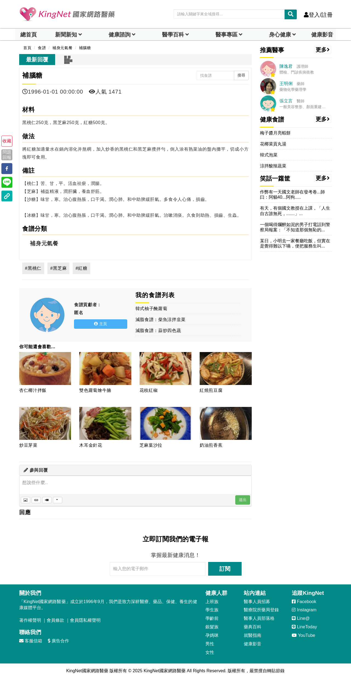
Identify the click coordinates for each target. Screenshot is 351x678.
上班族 (212, 601)
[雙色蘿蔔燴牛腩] (105, 368)
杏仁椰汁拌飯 (33, 390)
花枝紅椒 (149, 390)
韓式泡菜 (269, 155)
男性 (209, 644)
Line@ (301, 618)
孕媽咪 (212, 635)
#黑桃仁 (33, 268)
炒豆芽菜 (28, 445)
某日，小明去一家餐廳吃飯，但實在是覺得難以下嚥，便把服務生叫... (295, 243)
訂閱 (224, 569)
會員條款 (55, 620)
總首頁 (28, 35)
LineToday (304, 626)
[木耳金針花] (105, 423)
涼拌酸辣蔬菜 (273, 166)
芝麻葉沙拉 (151, 445)
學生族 (212, 609)
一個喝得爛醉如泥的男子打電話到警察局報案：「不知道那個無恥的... (295, 227)
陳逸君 (286, 66)
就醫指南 (252, 635)
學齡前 (212, 618)
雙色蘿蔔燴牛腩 (95, 390)
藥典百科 (252, 626)
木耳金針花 (90, 445)
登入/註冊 (318, 15)
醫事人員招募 (257, 601)
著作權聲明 (30, 620)
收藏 (6, 141)
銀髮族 (212, 626)
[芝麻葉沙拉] (165, 423)
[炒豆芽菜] (45, 423)
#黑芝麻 (58, 268)
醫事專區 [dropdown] (226, 35)
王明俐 (286, 83)
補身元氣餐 (44, 243)
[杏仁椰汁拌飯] (45, 368)
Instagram (304, 609)
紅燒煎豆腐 (211, 390)
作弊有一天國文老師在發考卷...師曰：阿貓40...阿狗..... (292, 194)
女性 (209, 652)
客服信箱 (30, 640)
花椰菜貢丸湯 (273, 144)
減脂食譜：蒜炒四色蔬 (158, 330)
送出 (243, 499)
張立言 (286, 101)
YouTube (303, 635)
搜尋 (241, 75)
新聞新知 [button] (66, 35)
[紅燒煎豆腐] (225, 368)
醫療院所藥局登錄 (261, 609)
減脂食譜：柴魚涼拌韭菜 (160, 319)
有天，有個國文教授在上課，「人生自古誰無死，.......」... (295, 211)
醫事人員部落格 (259, 618)
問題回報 (6, 155)
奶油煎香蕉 (211, 445)
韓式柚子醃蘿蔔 (151, 308)
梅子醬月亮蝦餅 (275, 133)
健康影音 (322, 35)
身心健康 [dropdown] (280, 35)
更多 (323, 50)
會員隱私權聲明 (85, 620)
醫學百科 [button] (173, 35)
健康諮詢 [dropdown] (120, 35)
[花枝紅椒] (165, 368)
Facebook (304, 601)
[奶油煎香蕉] (225, 423)
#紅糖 (81, 268)
